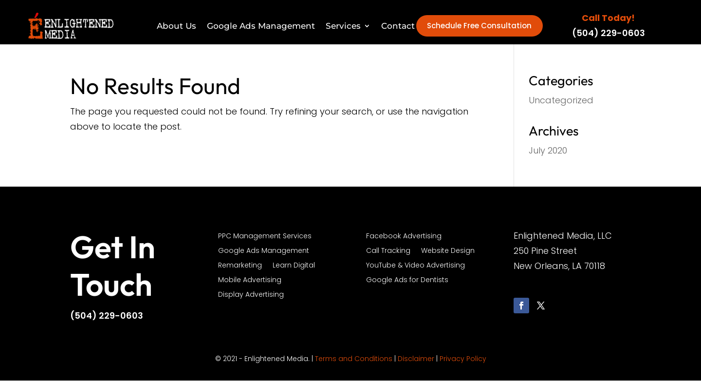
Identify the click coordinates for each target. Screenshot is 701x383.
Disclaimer (416, 361)
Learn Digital (294, 268)
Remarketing (240, 268)
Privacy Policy (463, 361)
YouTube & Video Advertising (415, 268)
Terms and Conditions (353, 361)
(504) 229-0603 (608, 34)
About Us (176, 26)
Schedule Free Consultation (479, 27)
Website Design (448, 253)
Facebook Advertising (404, 239)
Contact (398, 26)
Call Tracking (388, 253)
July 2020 (548, 153)
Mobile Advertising (249, 283)
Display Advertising (251, 297)
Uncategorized (561, 102)
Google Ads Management (261, 26)
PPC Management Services (265, 239)
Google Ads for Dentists (407, 283)
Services (343, 26)
